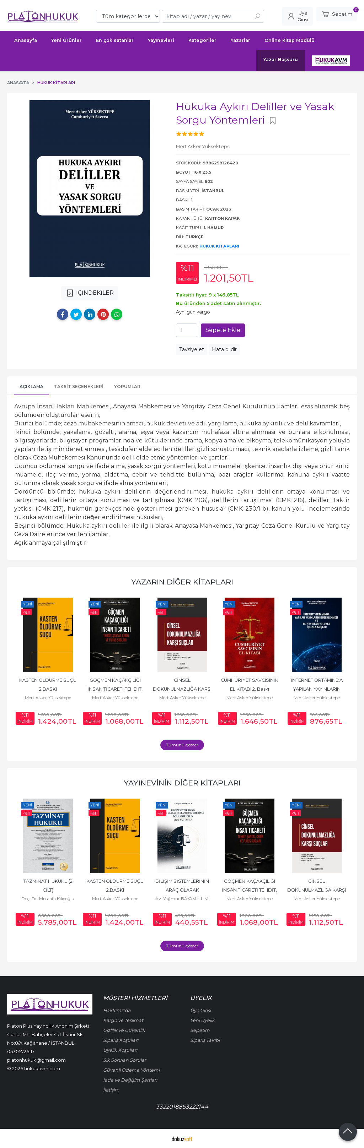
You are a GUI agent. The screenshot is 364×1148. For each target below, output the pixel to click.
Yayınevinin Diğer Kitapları (182, 782)
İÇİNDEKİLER (90, 293)
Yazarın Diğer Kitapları (182, 581)
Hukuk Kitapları (219, 246)
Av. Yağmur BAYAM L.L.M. (182, 898)
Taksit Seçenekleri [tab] (78, 386)
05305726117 (20, 1051)
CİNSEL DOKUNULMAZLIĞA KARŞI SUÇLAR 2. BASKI (183, 689)
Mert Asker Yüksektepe (48, 697)
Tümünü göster (182, 744)
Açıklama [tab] (31, 386)
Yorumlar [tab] (127, 386)
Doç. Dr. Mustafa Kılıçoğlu (47, 898)
